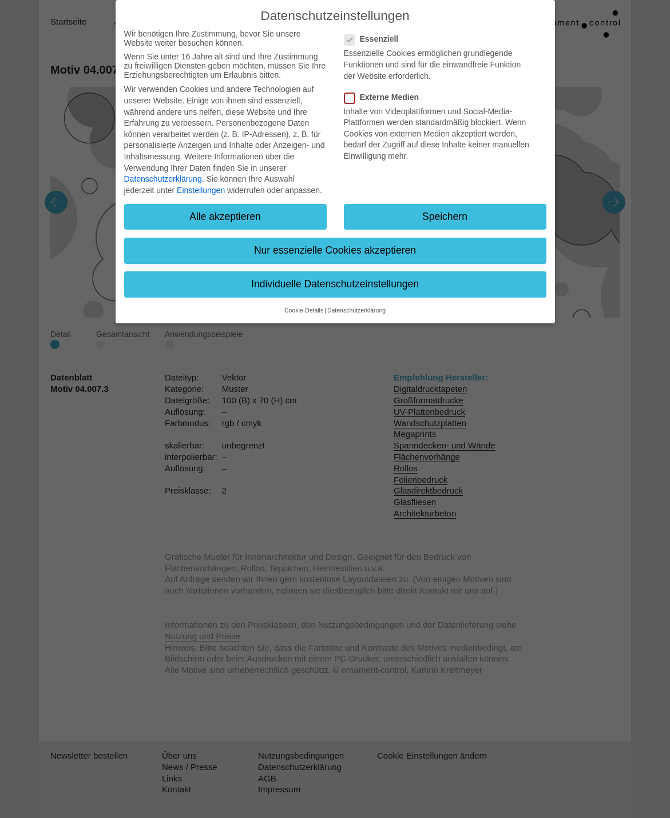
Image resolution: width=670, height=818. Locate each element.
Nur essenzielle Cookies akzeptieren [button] (335, 250)
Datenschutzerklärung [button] (356, 310)
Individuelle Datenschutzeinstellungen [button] (335, 284)
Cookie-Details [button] (303, 310)
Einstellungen (201, 190)
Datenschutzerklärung (163, 178)
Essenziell (375, 38)
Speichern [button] (444, 216)
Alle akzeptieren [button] (225, 216)
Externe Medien (385, 97)
